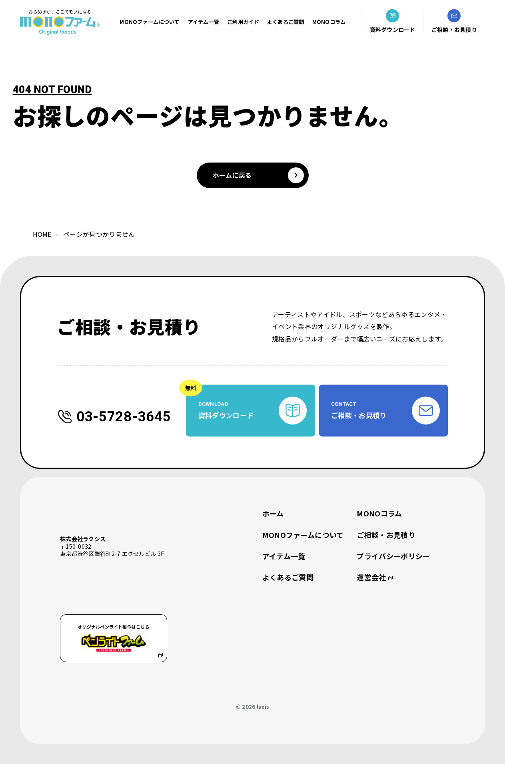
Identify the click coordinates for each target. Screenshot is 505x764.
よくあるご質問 (285, 22)
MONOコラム (329, 22)
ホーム (273, 513)
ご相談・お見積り (386, 535)
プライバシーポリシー (393, 556)
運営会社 (374, 577)
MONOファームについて (150, 22)
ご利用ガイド (243, 22)
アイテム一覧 (204, 22)
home (42, 234)
